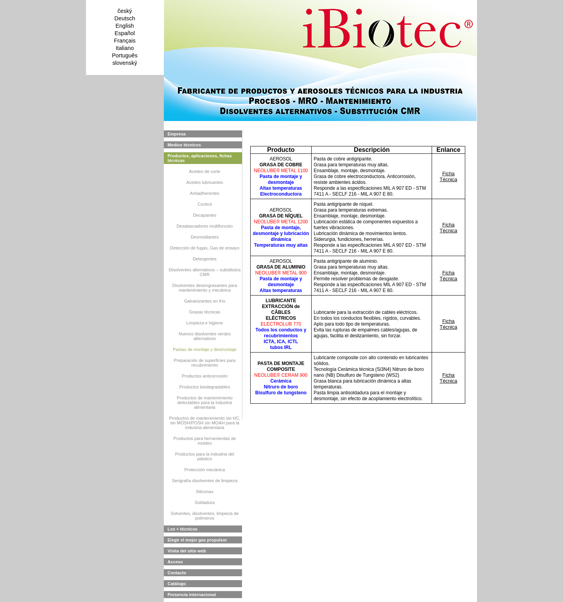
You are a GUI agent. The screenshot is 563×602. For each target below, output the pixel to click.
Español (125, 33)
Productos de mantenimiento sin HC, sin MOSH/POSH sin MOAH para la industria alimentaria (204, 423)
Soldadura (205, 502)
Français (124, 40)
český (125, 11)
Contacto (177, 572)
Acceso (175, 561)
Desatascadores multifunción (205, 226)
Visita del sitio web (187, 551)
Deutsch (125, 18)
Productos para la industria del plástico (204, 456)
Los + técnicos (183, 529)
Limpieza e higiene (204, 323)
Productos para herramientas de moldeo (205, 440)
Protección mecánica (205, 469)
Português (125, 55)
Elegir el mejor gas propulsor (197, 540)
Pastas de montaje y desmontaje (204, 349)
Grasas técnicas (204, 312)
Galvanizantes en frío (205, 301)
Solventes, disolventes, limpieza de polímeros (204, 515)
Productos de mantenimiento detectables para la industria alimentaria (204, 402)
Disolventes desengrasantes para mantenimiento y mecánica (204, 287)
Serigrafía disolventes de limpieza (204, 480)
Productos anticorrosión (205, 376)
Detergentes (205, 258)
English (124, 26)
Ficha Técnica (448, 176)
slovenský (124, 63)
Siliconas (204, 491)
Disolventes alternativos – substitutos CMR (204, 272)
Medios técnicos (184, 144)
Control (204, 204)
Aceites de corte (204, 171)
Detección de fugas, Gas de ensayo (204, 248)
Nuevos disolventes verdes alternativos (205, 336)
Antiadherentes (204, 193)
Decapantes (205, 215)
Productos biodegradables (204, 387)
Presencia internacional (192, 594)
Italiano (125, 48)
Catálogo (177, 583)
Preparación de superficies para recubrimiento (205, 362)
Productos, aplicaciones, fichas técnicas (200, 158)
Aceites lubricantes (204, 182)
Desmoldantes (205, 237)
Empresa (177, 134)
